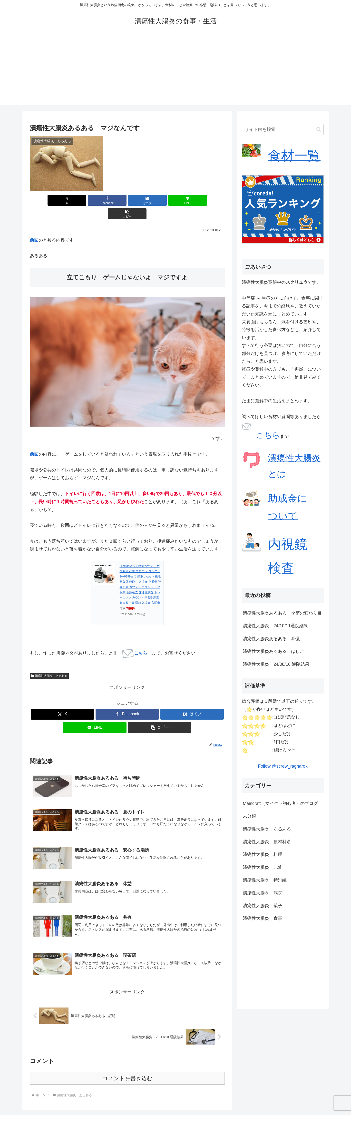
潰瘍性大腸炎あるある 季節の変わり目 (282, 613)
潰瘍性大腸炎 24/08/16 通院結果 (276, 664)
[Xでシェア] (61, 200)
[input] (283, 129)
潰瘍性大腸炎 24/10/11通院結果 (275, 625)
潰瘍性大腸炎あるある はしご (273, 651)
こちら (134, 639)
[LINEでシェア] (160, 200)
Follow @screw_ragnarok (282, 766)
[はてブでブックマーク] (127, 200)
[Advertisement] (175, 71)
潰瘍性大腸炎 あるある (49, 662)
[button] (192, 200)
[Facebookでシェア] (94, 200)
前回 (34, 226)
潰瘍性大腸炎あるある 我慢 (271, 638)
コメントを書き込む (127, 1066)
